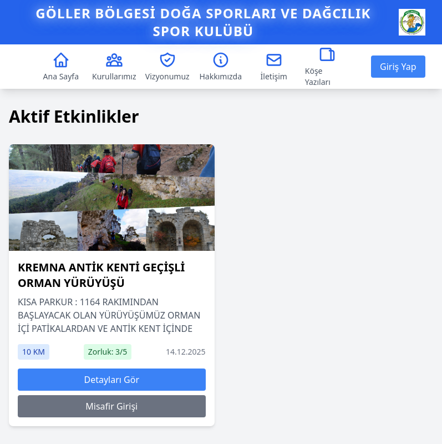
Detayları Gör (111, 380)
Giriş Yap (398, 66)
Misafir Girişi (111, 406)
